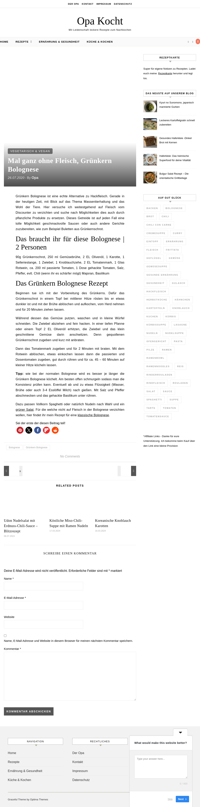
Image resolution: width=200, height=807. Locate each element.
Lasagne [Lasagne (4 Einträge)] (180, 325)
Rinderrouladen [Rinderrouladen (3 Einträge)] (159, 375)
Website (9, 617)
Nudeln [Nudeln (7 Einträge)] (152, 333)
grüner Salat (25, 409)
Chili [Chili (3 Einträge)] (165, 216)
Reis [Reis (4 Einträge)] (180, 366)
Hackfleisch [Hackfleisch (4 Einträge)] (156, 291)
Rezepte (22, 41)
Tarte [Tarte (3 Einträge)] (150, 408)
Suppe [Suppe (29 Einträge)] (174, 399)
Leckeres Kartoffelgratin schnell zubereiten (177, 122)
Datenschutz (123, 4)
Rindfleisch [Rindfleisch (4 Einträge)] (155, 383)
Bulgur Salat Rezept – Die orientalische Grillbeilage (174, 175)
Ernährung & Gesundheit (59, 41)
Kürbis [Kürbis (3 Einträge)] (171, 316)
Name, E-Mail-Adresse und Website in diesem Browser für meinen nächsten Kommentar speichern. (68, 640)
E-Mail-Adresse (15, 597)
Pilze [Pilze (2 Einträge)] (150, 350)
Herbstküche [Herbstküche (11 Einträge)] (156, 300)
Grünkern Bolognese (36, 447)
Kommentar (12, 648)
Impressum (103, 4)
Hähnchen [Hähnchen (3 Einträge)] (182, 300)
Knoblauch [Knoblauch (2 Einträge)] (181, 308)
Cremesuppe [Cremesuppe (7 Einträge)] (155, 233)
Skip (170, 799)
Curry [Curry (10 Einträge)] (177, 233)
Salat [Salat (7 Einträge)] (150, 391)
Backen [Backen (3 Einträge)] (152, 208)
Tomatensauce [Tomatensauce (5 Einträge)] (157, 416)
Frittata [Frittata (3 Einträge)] (172, 250)
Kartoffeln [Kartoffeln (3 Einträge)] (155, 308)
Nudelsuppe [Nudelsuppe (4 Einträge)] (174, 333)
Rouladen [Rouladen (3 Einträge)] (180, 383)
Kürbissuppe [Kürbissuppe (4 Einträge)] (156, 325)
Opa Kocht (100, 21)
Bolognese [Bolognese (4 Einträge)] (174, 208)
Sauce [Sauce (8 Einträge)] (167, 391)
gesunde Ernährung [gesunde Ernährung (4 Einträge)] (162, 275)
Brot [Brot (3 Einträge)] (150, 216)
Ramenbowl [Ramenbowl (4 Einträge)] (155, 358)
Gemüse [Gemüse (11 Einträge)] (174, 258)
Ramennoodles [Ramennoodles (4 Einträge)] (158, 366)
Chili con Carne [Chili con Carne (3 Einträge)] (158, 225)
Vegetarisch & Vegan (30, 151)
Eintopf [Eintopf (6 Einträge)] (152, 241)
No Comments (70, 456)
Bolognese (14, 447)
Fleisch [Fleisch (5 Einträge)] (152, 250)
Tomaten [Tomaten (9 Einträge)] (169, 408)
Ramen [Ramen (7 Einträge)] (167, 350)
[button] (20, 430)
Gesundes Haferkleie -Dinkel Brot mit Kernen (175, 140)
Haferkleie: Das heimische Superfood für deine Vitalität (175, 158)
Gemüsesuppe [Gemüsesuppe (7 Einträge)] (156, 266)
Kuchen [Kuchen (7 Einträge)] (152, 316)
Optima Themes (39, 799)
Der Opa (73, 4)
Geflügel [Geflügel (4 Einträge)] (153, 258)
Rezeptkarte (165, 73)
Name (9, 578)
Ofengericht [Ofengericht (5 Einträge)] (156, 341)
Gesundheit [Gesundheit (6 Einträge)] (155, 283)
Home (4, 41)
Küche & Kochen (100, 41)
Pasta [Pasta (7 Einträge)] (178, 341)
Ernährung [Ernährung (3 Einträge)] (175, 241)
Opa (34, 178)
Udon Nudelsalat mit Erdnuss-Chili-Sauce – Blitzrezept (21, 526)
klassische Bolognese (93, 415)
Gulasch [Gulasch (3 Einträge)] (178, 283)
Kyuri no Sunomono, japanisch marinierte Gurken (176, 104)
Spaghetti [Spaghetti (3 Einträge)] (154, 399)
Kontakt (88, 4)
